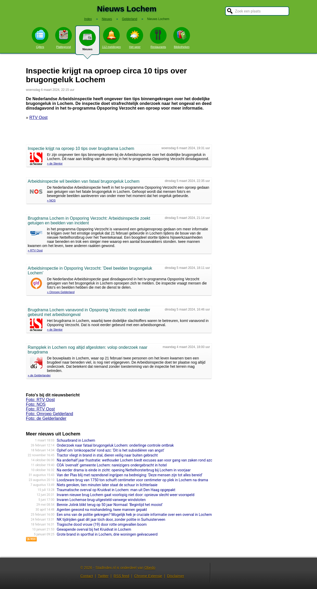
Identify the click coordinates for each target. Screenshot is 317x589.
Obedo (149, 568)
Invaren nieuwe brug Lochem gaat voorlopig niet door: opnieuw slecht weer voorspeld (125, 495)
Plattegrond (63, 37)
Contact (86, 576)
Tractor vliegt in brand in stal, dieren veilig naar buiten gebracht (107, 455)
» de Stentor (55, 163)
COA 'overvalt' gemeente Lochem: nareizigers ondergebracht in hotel (112, 465)
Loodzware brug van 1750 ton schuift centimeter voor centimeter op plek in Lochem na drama (132, 480)
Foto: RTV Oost (40, 399)
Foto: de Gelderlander (46, 418)
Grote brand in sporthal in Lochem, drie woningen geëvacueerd (107, 534)
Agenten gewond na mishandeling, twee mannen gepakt (102, 510)
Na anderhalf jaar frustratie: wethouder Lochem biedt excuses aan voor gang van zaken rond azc (134, 460)
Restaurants (158, 37)
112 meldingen (111, 37)
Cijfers (40, 37)
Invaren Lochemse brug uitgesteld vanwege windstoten (101, 500)
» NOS (51, 200)
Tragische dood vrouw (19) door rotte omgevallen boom (102, 524)
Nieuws (87, 42)
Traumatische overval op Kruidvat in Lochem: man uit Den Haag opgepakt (116, 490)
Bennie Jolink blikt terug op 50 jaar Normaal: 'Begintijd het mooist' (110, 505)
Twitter (103, 576)
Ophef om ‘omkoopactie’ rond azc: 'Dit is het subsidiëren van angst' (110, 450)
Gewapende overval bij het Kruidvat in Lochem (94, 529)
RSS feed (121, 576)
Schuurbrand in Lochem (76, 440)
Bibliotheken (181, 37)
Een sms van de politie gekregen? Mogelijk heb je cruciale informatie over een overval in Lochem (134, 514)
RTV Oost (38, 117)
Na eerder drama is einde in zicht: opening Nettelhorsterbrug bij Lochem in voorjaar (124, 470)
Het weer (134, 37)
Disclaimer (175, 576)
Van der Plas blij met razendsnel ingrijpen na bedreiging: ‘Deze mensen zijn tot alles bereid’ (129, 475)
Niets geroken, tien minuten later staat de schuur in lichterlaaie (107, 485)
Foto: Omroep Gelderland (49, 413)
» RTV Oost (35, 250)
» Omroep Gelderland (61, 292)
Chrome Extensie (148, 576)
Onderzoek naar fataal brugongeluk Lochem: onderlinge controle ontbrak (115, 445)
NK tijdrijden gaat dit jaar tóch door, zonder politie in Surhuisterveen (111, 519)
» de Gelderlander (39, 375)
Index (88, 19)
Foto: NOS (36, 404)
